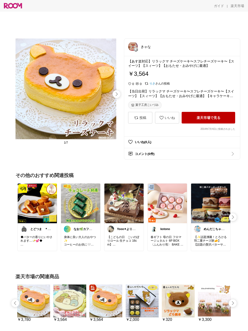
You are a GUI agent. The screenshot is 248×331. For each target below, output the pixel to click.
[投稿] (140, 117)
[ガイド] (219, 6)
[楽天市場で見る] (208, 117)
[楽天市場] (237, 6)
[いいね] (167, 117)
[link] (37, 203)
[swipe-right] (116, 94)
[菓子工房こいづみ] (145, 105)
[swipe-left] (15, 303)
